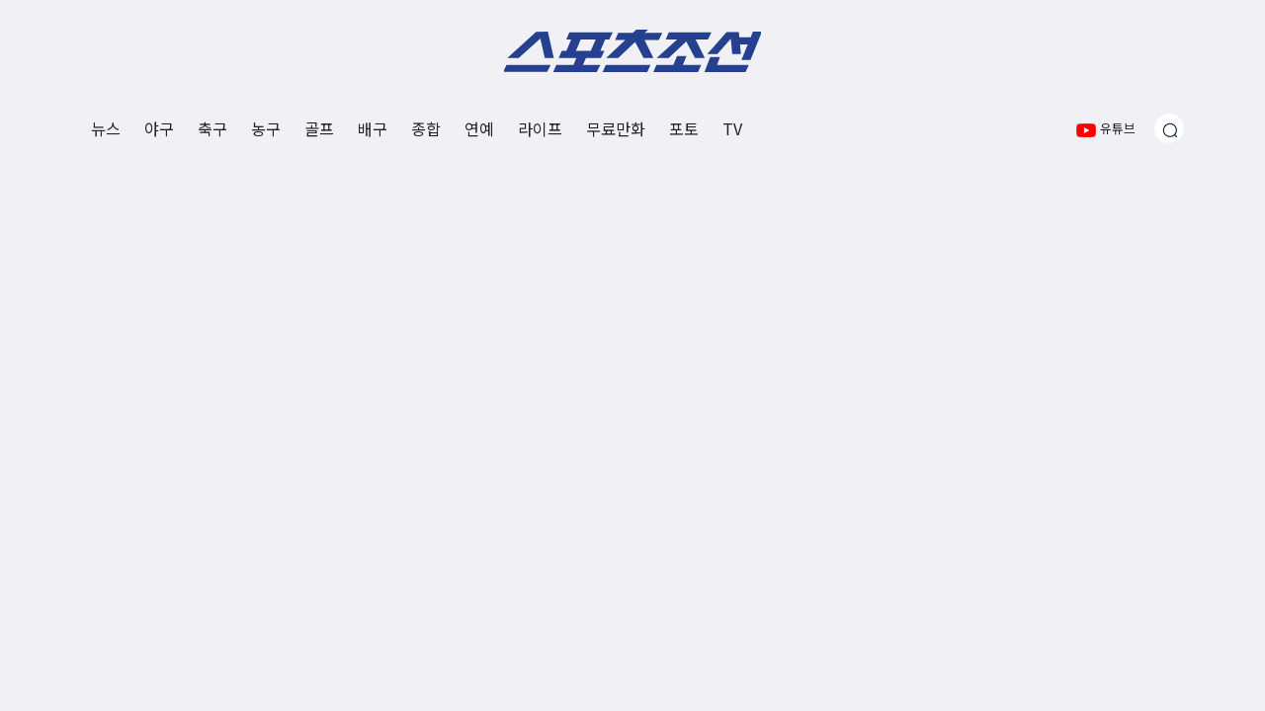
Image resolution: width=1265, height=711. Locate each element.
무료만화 (615, 128)
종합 (426, 128)
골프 (319, 128)
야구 (159, 128)
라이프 (540, 128)
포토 (684, 128)
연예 (479, 128)
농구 (266, 128)
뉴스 (106, 128)
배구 (372, 128)
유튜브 (1106, 127)
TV (732, 128)
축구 (212, 128)
